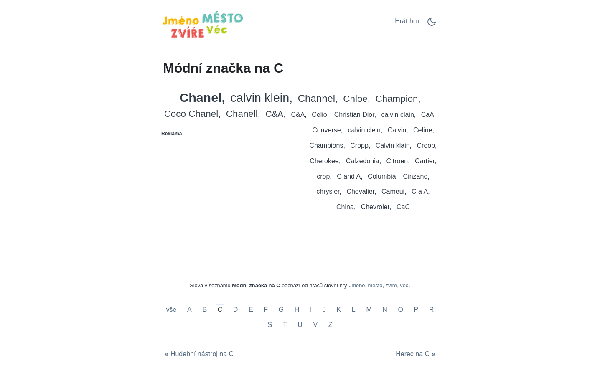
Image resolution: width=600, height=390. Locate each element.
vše (172, 310)
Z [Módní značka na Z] (330, 324)
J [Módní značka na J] (324, 310)
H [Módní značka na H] (297, 310)
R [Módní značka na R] (431, 310)
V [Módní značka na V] (315, 324)
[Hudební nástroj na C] (198, 354)
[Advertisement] (230, 192)
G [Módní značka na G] (281, 310)
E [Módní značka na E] (251, 310)
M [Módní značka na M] (368, 310)
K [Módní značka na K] (339, 310)
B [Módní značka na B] (204, 310)
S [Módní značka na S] (270, 324)
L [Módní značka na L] (354, 310)
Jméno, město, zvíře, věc (378, 285)
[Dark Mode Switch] (431, 24)
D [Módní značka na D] (235, 310)
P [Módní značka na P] (416, 310)
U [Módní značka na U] (300, 324)
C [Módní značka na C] (220, 310)
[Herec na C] (416, 354)
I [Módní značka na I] (311, 310)
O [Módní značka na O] (400, 310)
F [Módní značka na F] (266, 310)
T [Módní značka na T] (285, 324)
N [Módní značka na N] (384, 310)
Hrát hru (407, 21)
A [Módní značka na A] (189, 310)
